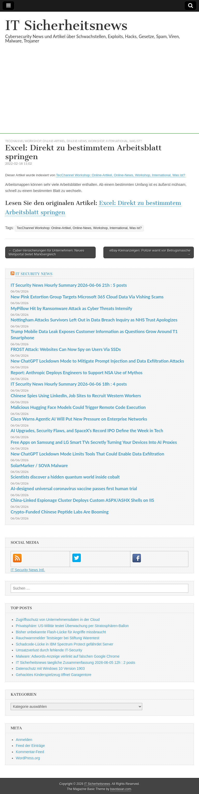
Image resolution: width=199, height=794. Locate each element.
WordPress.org (28, 758)
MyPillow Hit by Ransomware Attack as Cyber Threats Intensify (71, 308)
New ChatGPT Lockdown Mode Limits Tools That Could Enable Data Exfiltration (87, 454)
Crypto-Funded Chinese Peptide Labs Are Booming (60, 511)
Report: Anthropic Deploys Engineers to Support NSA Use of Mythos (77, 372)
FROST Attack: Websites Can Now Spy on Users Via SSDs (66, 349)
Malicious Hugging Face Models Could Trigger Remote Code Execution (78, 407)
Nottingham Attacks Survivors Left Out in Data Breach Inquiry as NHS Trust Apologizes (94, 319)
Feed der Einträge (30, 746)
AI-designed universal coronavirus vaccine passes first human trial (74, 488)
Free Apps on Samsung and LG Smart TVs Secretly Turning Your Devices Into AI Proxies (94, 442)
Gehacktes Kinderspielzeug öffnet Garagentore (53, 675)
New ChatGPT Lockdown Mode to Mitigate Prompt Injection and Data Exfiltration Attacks (97, 361)
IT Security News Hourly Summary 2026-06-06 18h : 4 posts (69, 384)
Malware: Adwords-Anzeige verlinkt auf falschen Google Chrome (67, 656)
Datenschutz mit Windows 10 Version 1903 (50, 668)
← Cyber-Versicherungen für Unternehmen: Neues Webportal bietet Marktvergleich (46, 252)
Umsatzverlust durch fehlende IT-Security (49, 650)
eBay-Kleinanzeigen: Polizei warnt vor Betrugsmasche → (150, 252)
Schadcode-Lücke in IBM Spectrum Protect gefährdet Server (64, 644)
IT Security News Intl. (28, 570)
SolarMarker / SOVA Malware (39, 465)
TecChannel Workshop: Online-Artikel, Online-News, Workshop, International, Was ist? (73, 141)
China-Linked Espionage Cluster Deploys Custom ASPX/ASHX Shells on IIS (82, 500)
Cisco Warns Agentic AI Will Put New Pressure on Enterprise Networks (79, 419)
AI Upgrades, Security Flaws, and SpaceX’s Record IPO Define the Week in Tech (87, 430)
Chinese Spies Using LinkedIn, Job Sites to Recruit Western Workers (76, 395)
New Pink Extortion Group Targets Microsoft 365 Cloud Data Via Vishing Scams (87, 296)
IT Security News (33, 274)
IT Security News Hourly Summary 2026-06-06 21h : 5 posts (69, 285)
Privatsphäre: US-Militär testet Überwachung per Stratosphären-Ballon (72, 626)
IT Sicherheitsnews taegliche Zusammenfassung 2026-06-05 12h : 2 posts (75, 662)
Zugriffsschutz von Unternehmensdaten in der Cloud (58, 619)
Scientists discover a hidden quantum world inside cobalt (65, 477)
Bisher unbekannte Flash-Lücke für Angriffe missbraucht (61, 632)
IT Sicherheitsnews (66, 25)
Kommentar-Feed (30, 752)
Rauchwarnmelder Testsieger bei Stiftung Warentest (57, 638)
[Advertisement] (99, 97)
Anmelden (24, 740)
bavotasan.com (120, 789)
